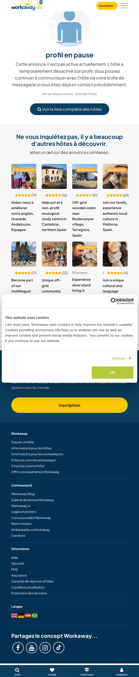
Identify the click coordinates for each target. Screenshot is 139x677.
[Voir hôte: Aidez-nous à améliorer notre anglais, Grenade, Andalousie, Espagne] (23, 176)
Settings (118, 358)
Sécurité (17, 563)
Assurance (19, 575)
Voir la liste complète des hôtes (69, 109)
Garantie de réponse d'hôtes (32, 581)
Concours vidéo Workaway (31, 518)
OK (112, 372)
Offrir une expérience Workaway (35, 472)
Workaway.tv (20, 506)
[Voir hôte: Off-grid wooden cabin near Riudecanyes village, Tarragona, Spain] (84, 176)
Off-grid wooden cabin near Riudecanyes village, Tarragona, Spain (84, 218)
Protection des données (29, 593)
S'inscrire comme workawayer (33, 460)
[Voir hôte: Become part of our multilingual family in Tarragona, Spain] (23, 254)
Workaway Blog (23, 494)
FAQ (14, 569)
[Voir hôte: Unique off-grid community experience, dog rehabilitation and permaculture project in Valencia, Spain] (54, 254)
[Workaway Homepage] (27, 4)
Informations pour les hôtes (31, 448)
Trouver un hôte (22, 442)
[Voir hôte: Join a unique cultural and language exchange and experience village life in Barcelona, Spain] (115, 254)
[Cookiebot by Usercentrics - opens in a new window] (114, 301)
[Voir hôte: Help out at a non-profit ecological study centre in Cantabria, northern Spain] (54, 176)
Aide (14, 557)
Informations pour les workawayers (37, 454)
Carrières (18, 535)
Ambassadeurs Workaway (30, 530)
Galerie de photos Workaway (32, 500)
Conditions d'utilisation (28, 587)
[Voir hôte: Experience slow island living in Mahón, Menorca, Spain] (84, 254)
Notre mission (21, 523)
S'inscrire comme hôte (27, 466)
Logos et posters (23, 511)
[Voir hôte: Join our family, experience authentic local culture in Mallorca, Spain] (115, 176)
